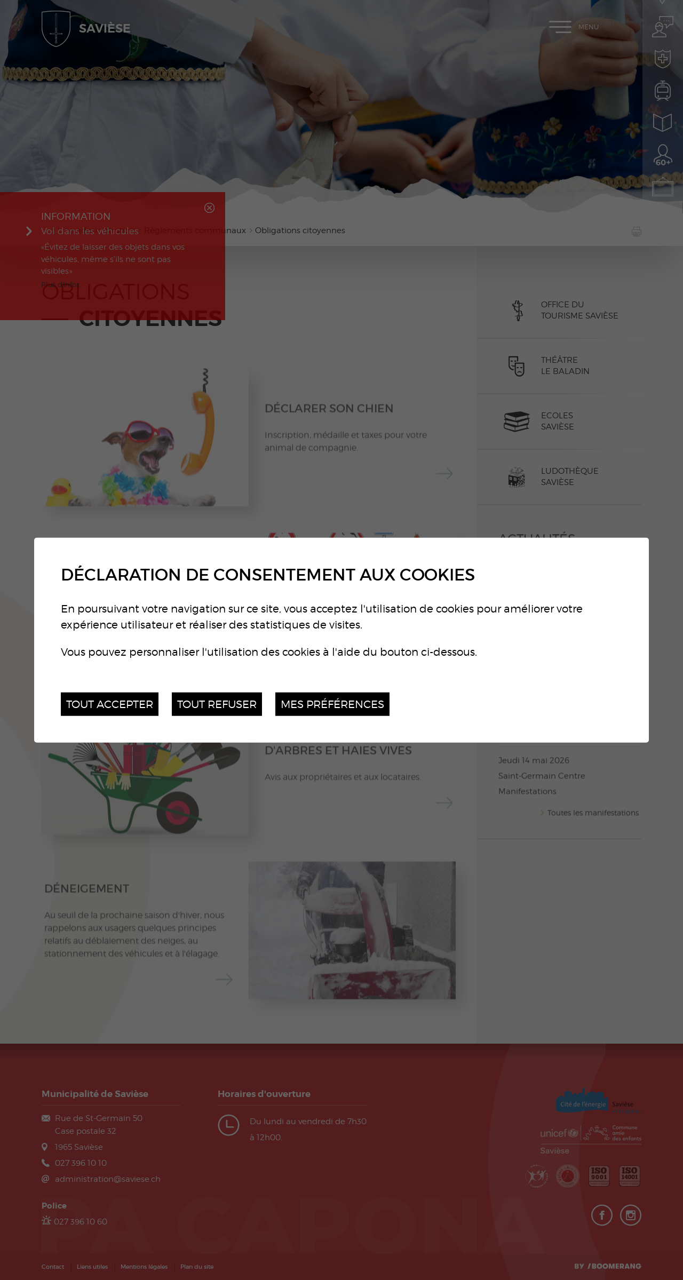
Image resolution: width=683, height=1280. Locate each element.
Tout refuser (217, 703)
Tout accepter (109, 703)
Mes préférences (332, 703)
